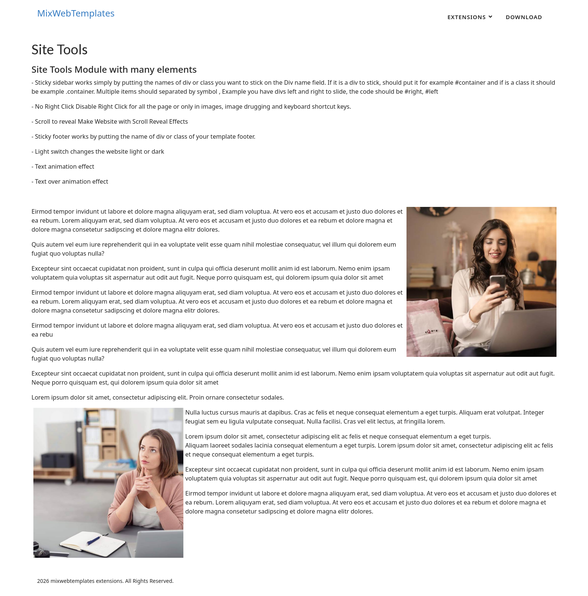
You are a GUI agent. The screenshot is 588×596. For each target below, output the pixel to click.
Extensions (466, 17)
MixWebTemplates (76, 13)
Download (524, 17)
